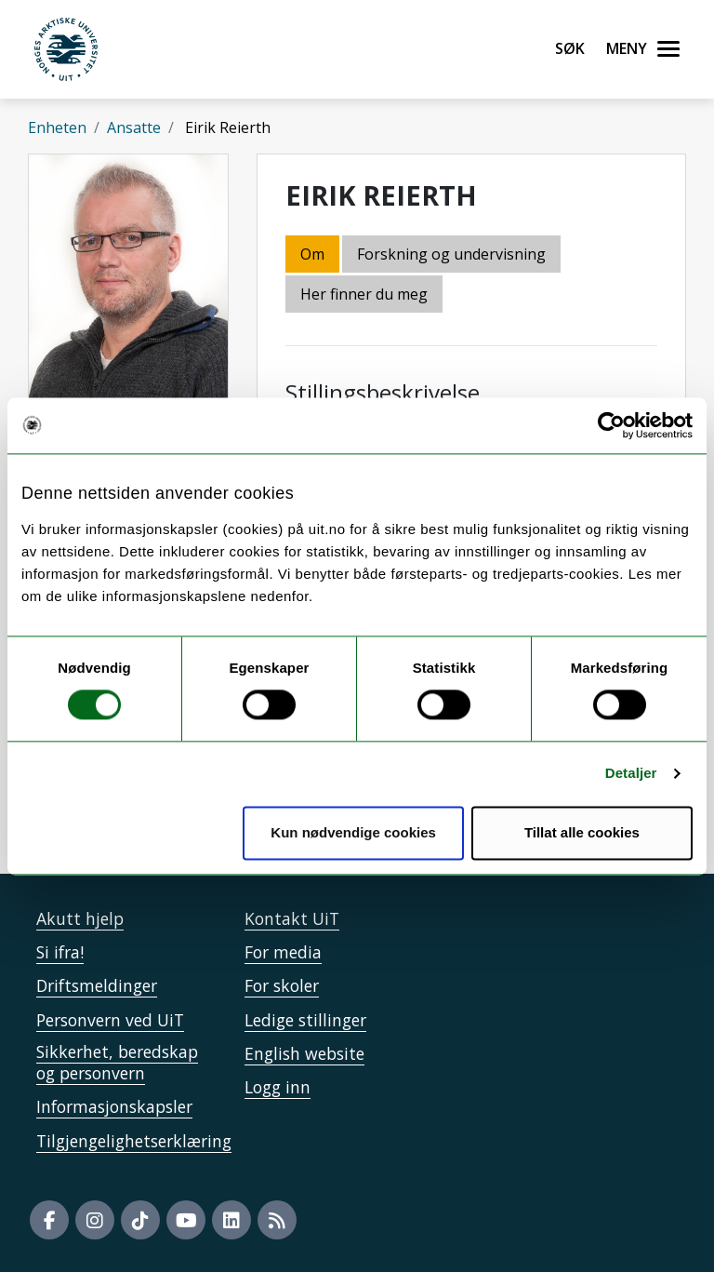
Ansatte (134, 127)
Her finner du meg (364, 294)
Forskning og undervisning (451, 254)
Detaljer (631, 774)
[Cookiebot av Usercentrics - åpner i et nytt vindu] (611, 425)
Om (312, 254)
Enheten (57, 127)
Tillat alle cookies (582, 832)
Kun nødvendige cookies (353, 832)
